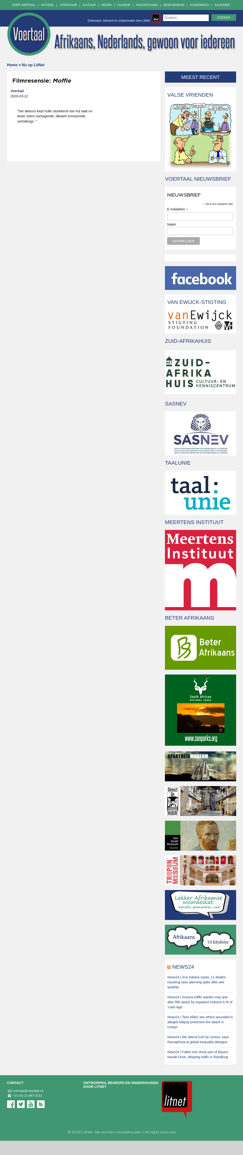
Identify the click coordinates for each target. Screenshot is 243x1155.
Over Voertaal (24, 5)
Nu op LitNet (33, 65)
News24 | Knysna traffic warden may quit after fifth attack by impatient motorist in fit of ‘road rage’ (199, 1002)
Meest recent (200, 77)
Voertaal (17, 91)
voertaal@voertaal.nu (25, 1091)
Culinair (123, 5)
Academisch (199, 5)
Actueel (47, 5)
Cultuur (89, 5)
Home (12, 65)
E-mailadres (177, 209)
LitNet (87, 1132)
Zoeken (223, 17)
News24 (183, 967)
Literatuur (68, 5)
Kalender (222, 5)
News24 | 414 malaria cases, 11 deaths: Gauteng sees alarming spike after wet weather (196, 982)
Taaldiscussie (147, 5)
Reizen (106, 5)
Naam (171, 224)
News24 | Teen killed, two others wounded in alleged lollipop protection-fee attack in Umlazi (200, 1022)
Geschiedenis (173, 5)
